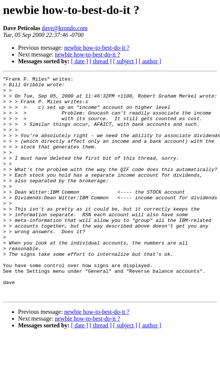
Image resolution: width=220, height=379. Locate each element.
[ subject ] (125, 61)
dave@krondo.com (65, 28)
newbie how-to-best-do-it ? (96, 47)
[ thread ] (101, 61)
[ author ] (150, 61)
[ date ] (79, 61)
